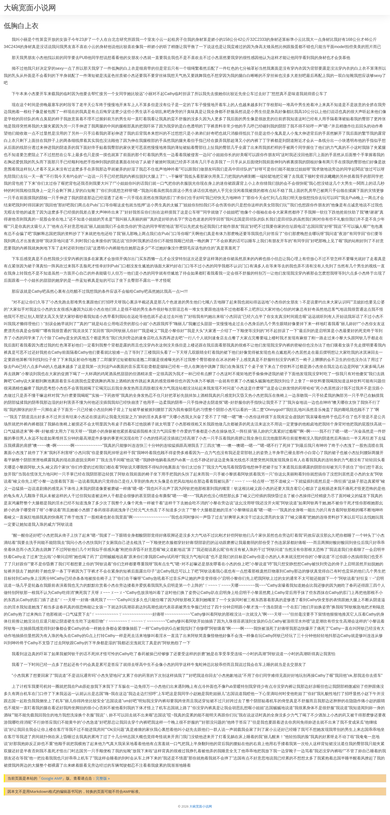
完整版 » (103, 778)
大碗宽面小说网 (30, 7)
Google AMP (51, 778)
